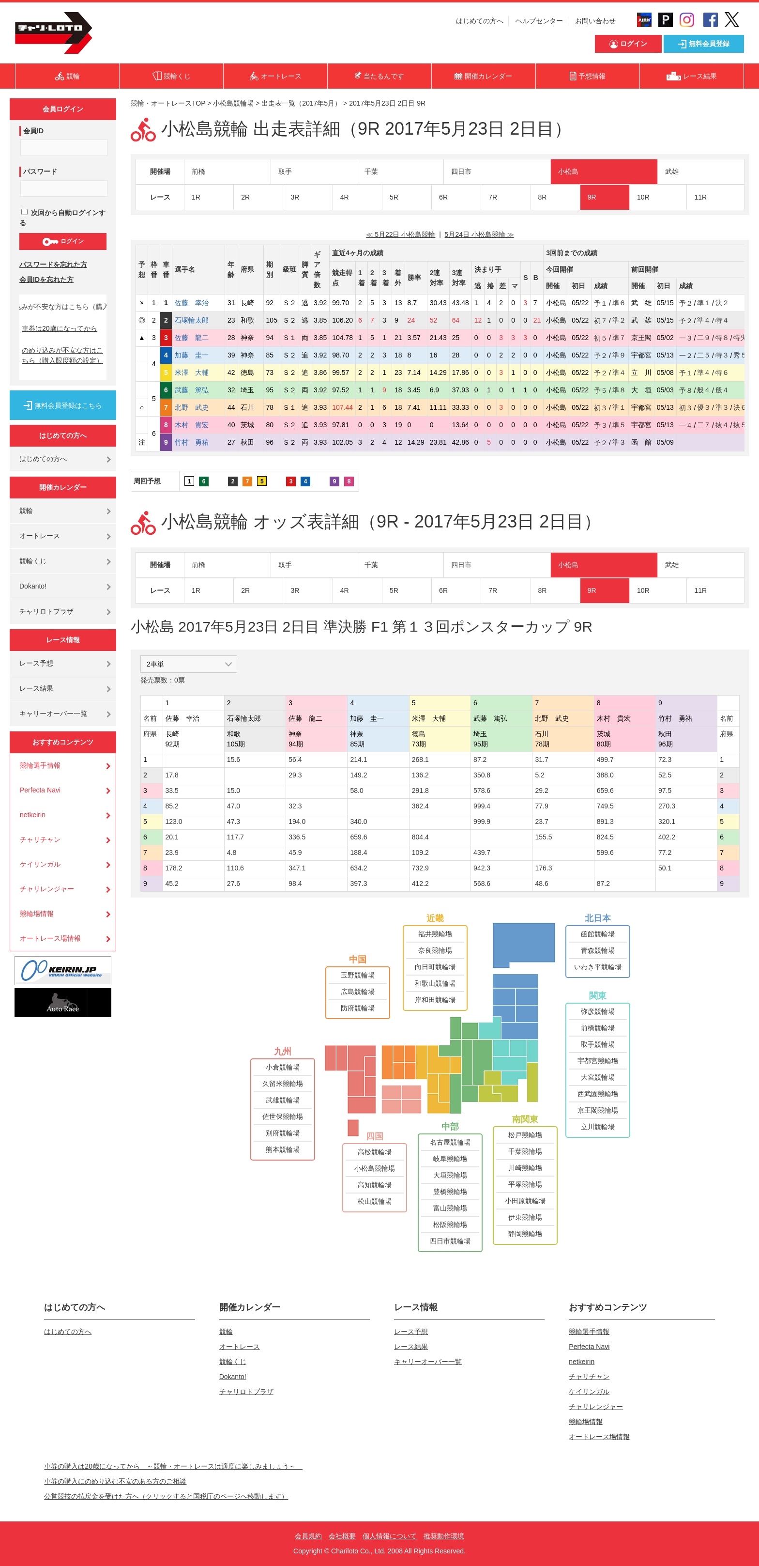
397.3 (358, 883)
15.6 (233, 759)
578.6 (481, 790)
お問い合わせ (595, 21)
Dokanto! (32, 586)
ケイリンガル (40, 864)
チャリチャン (40, 839)
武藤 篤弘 (198, 390)
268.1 (420, 759)
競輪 (26, 510)
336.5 (296, 837)
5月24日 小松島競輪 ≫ (479, 234)
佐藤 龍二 (198, 337)
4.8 (231, 852)
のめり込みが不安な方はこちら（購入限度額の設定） (62, 355)
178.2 (174, 868)
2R (245, 197)
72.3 (664, 759)
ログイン (62, 241)
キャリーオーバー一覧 (53, 713)
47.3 (233, 821)
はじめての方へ (479, 21)
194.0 (296, 821)
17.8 (172, 775)
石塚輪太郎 (198, 320)
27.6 (233, 883)
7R (492, 197)
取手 (285, 171)
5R (394, 197)
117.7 (235, 837)
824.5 (605, 837)
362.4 (420, 806)
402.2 (666, 837)
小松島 (568, 171)
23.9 (172, 852)
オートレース (39, 536)
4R (344, 197)
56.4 (295, 759)
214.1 (358, 759)
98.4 (295, 883)
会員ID (33, 131)
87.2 (479, 759)
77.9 (541, 806)
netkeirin (33, 815)
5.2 (539, 775)
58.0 (356, 790)
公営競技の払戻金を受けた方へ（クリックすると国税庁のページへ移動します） (166, 1496)
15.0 (233, 790)
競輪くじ (32, 561)
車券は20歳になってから (59, 328)
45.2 (172, 883)
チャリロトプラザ (46, 611)
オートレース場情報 (50, 938)
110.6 (235, 868)
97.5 (664, 790)
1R (196, 197)
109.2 (420, 852)
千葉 (371, 171)
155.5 (543, 837)
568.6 (481, 883)
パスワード (40, 171)
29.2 (541, 790)
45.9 (295, 852)
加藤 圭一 (198, 355)
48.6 (541, 883)
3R (294, 197)
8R (542, 197)
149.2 (358, 775)
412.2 (420, 883)
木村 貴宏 (198, 425)
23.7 (541, 821)
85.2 (172, 806)
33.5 (172, 790)
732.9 (420, 868)
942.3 (481, 868)
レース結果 (36, 688)
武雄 (672, 171)
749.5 (605, 806)
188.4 (358, 852)
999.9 (481, 821)
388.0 (605, 775)
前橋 (198, 171)
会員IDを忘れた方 (46, 279)
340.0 (358, 821)
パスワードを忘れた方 (53, 264)
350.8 (481, 775)
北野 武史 (198, 407)
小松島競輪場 (233, 103)
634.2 (358, 868)
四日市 (461, 171)
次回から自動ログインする (62, 218)
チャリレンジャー (47, 889)
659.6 (605, 790)
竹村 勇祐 (198, 442)
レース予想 (36, 663)
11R (700, 197)
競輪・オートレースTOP (168, 103)
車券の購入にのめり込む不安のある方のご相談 (115, 1481)
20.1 (172, 837)
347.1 (296, 868)
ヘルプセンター (539, 21)
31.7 (541, 759)
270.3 (666, 806)
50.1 (664, 868)
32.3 (295, 806)
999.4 (481, 806)
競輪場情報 (37, 913)
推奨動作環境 (444, 1536)
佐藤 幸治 (198, 303)
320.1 (666, 821)
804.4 (420, 837)
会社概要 (342, 1536)
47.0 (233, 806)
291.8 (420, 790)
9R (592, 197)
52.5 (664, 775)
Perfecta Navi (40, 790)
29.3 (295, 775)
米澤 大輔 (198, 372)
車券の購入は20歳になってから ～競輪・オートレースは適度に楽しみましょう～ (173, 1466)
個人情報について (390, 1536)
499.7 (605, 759)
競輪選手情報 (40, 765)
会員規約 (308, 1536)
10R (643, 197)
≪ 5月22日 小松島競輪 (400, 234)
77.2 (664, 852)
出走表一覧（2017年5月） (301, 103)
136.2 (420, 775)
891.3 (605, 821)
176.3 (543, 868)
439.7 (481, 852)
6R (443, 197)
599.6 (605, 852)
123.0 (174, 821)
